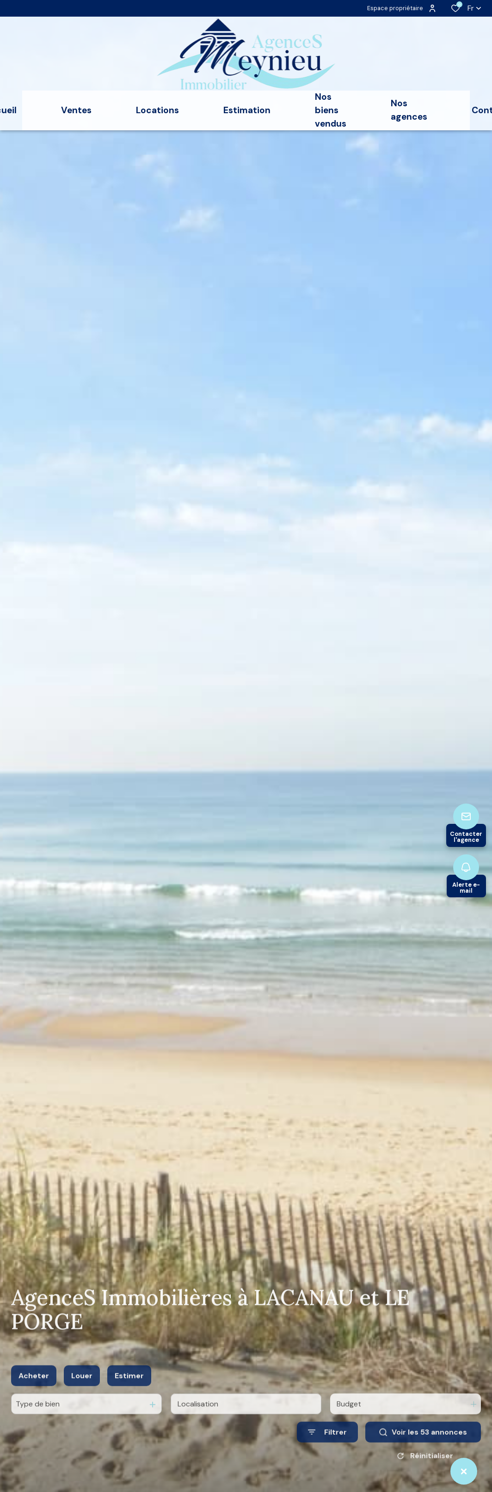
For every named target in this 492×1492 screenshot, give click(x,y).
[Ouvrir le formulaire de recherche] (327, 1443)
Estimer (129, 1387)
